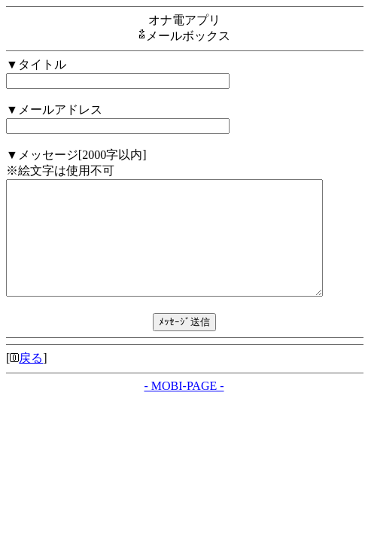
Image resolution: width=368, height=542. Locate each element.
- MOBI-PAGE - (184, 408)
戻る (31, 380)
